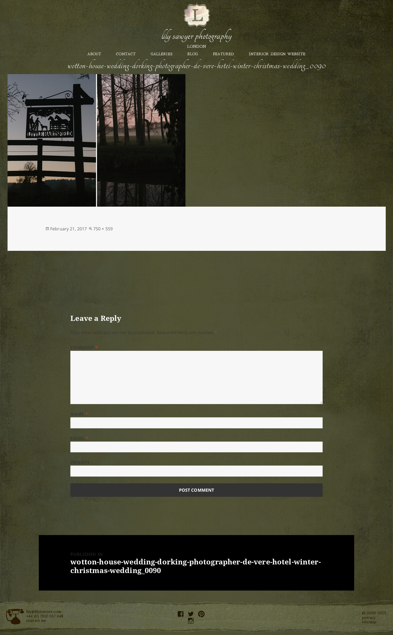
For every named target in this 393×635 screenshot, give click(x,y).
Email (79, 438)
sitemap (369, 621)
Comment (84, 348)
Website (80, 462)
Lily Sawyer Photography (196, 36)
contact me (36, 620)
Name (79, 414)
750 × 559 (103, 229)
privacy (368, 617)
